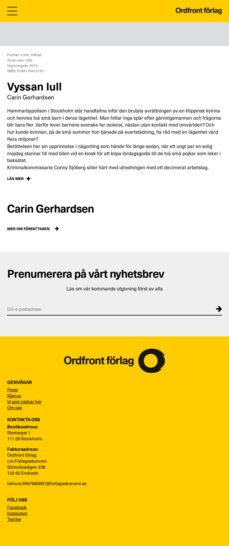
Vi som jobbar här (24, 401)
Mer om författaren (28, 228)
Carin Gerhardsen (30, 97)
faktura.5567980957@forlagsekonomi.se (46, 483)
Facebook (17, 507)
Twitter (14, 519)
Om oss (14, 407)
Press (12, 390)
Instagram (17, 513)
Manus (14, 396)
